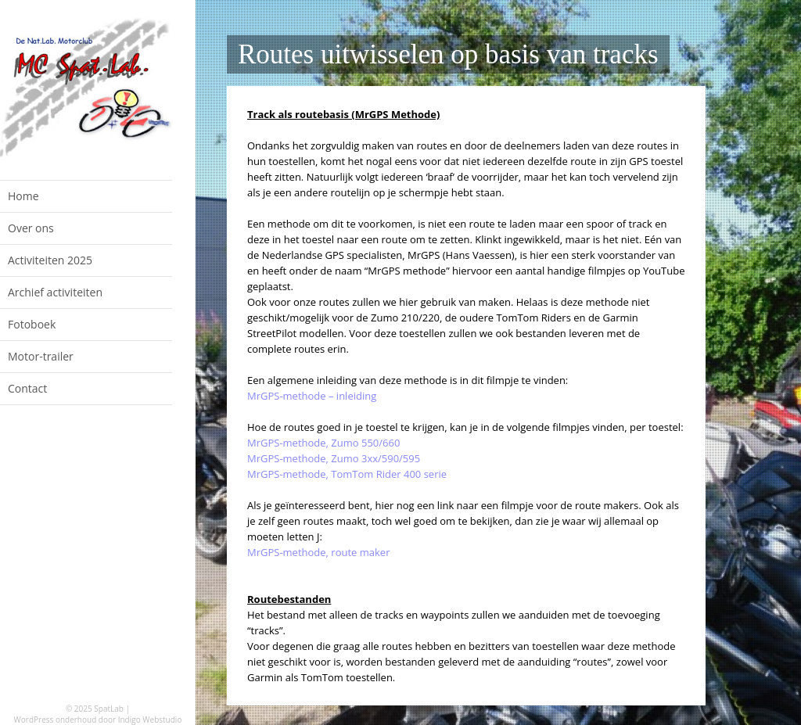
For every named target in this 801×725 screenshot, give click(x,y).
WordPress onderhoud (55, 719)
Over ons (31, 228)
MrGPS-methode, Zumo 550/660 (323, 443)
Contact (27, 388)
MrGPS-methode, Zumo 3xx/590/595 (333, 458)
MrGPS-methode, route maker (318, 552)
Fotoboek (32, 324)
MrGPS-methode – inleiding (311, 396)
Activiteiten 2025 (50, 260)
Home (23, 195)
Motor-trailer (41, 356)
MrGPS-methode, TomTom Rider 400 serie (347, 474)
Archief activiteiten (55, 292)
